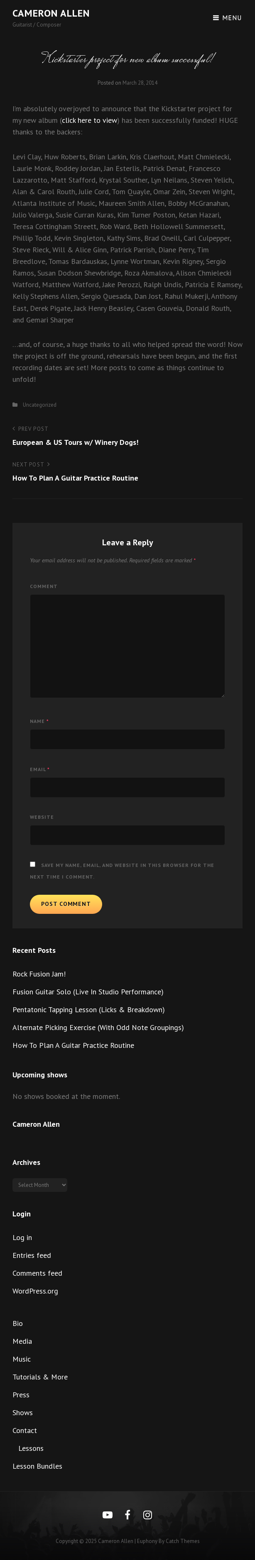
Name (39, 721)
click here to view (89, 120)
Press (20, 1394)
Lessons (31, 1448)
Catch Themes (183, 1541)
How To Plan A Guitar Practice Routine (73, 1045)
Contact (24, 1430)
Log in (22, 1237)
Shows (22, 1412)
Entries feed (31, 1255)
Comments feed (37, 1273)
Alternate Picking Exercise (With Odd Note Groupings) (98, 1027)
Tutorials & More (40, 1377)
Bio (17, 1323)
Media (22, 1341)
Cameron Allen (51, 13)
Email (40, 769)
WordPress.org (35, 1291)
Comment (44, 586)
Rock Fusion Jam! (39, 974)
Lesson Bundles (37, 1466)
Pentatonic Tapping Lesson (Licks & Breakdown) (88, 1009)
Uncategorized (39, 404)
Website (42, 817)
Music (21, 1359)
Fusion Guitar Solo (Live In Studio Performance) (88, 991)
